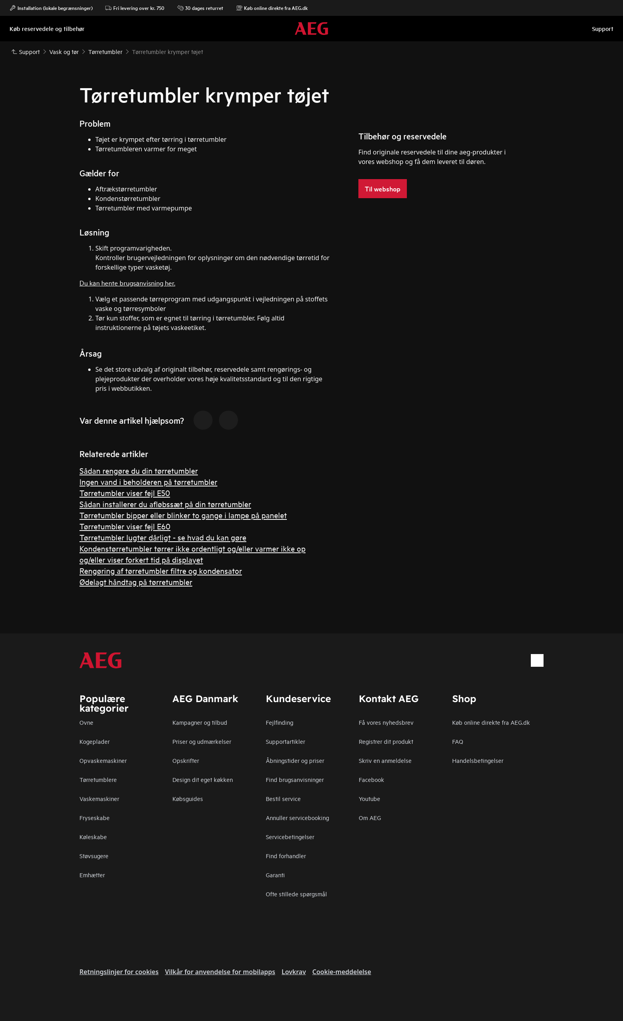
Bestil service (283, 798)
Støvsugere (93, 855)
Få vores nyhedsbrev (386, 722)
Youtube (369, 798)
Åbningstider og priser (295, 760)
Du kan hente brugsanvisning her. (127, 282)
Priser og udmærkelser (201, 741)
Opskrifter (185, 760)
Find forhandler (286, 855)
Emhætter (92, 874)
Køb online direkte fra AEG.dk (272, 8)
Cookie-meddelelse (341, 971)
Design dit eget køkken (202, 779)
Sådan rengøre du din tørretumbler (138, 470)
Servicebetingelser (290, 836)
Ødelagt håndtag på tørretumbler (135, 582)
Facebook (371, 779)
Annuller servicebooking (297, 817)
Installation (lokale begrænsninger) (51, 8)
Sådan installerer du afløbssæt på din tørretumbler (165, 504)
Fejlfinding (279, 722)
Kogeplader (94, 741)
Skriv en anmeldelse (385, 760)
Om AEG (370, 817)
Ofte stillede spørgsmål (296, 893)
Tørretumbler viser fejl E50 (124, 493)
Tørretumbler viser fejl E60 (124, 526)
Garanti (275, 874)
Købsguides (187, 798)
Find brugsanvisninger (295, 779)
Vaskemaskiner (99, 798)
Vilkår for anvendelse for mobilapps (220, 971)
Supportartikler (285, 741)
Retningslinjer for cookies (119, 971)
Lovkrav (294, 971)
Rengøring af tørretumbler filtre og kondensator (160, 570)
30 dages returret (200, 8)
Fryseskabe (94, 817)
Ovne (86, 722)
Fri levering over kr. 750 (134, 8)
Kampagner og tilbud (199, 722)
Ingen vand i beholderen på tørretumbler (148, 481)
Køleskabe (93, 836)
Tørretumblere (98, 779)
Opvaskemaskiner (103, 760)
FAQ (457, 741)
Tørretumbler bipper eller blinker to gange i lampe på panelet (183, 515)
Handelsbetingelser (477, 760)
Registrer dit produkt (386, 741)
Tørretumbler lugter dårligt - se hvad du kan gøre (162, 537)
